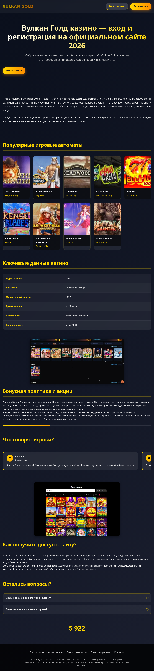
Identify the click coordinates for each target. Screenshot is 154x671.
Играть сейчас (14, 70)
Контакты (119, 652)
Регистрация (141, 6)
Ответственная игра (76, 652)
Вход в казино (117, 6)
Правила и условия (101, 652)
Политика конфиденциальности (46, 652)
